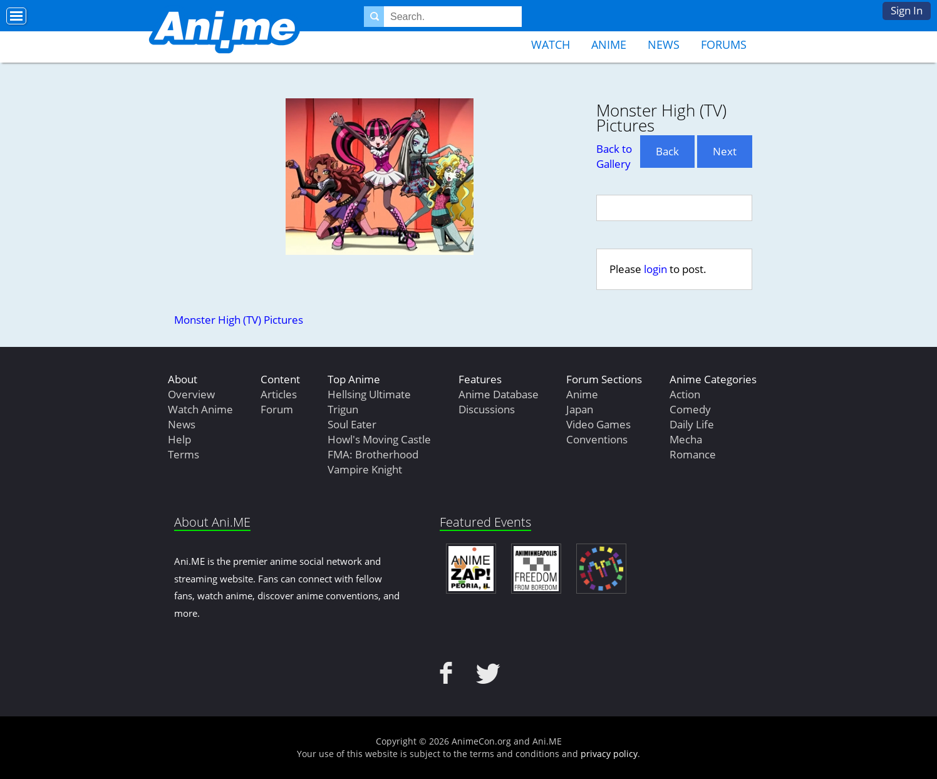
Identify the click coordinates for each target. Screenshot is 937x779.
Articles (279, 394)
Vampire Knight (365, 469)
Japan (579, 409)
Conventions (597, 439)
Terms (183, 454)
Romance (693, 454)
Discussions (486, 409)
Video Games (598, 424)
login (655, 269)
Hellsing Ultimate (369, 394)
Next (725, 151)
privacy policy (609, 754)
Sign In (907, 10)
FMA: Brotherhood (373, 454)
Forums (724, 44)
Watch (550, 44)
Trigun (343, 409)
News (664, 44)
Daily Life (692, 424)
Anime (608, 44)
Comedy (690, 409)
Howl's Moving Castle (379, 439)
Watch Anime (200, 409)
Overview (191, 394)
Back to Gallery (614, 156)
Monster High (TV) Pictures (238, 319)
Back (667, 151)
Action (685, 394)
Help (179, 439)
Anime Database (498, 394)
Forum (277, 409)
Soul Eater (352, 424)
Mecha (686, 439)
